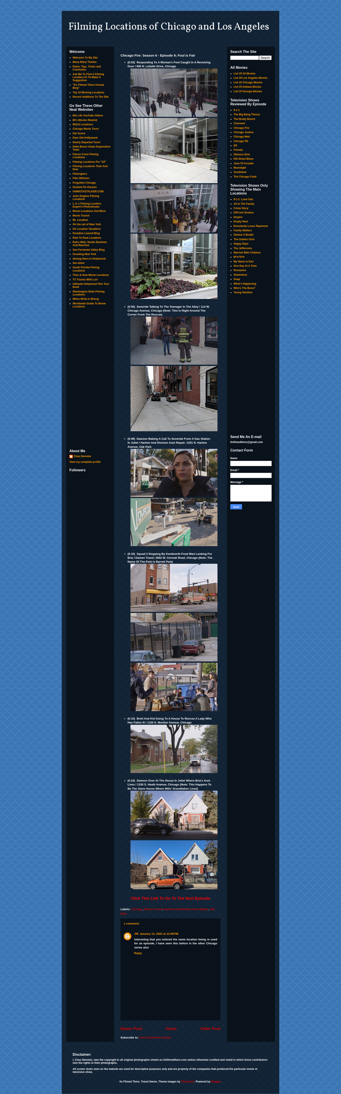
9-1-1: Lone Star (243, 199)
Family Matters (243, 230)
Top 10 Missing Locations (88, 92)
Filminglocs (80, 173)
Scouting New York (84, 254)
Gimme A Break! (244, 234)
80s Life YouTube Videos (88, 115)
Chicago (136, 909)
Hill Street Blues (244, 158)
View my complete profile (85, 461)
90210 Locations (83, 124)
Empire (238, 217)
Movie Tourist (81, 215)
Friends (238, 149)
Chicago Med (242, 136)
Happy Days (241, 243)
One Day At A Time (245, 265)
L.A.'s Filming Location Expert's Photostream (87, 205)
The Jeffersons (243, 248)
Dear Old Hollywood (85, 137)
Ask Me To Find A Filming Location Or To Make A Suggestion (88, 77)
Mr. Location (80, 219)
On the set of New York (87, 224)
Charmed (239, 123)
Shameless (240, 274)
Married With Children (247, 252)
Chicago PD (241, 141)
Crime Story (241, 208)
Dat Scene (79, 133)
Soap (237, 279)
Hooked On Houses (85, 187)
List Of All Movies (244, 73)
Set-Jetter (79, 263)
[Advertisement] (90, 379)
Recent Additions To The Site (91, 96)
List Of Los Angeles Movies (250, 77)
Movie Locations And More (89, 211)
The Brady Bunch (244, 119)
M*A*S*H (239, 256)
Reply (138, 953)
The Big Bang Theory (247, 114)
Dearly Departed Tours (86, 142)
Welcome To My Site (85, 57)
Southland (240, 172)
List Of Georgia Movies (248, 91)
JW (136, 933)
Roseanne (240, 270)
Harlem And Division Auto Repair (186, 909)
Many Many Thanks (85, 62)
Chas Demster (82, 456)
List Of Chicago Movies (248, 82)
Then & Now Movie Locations (91, 275)
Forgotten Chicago (84, 182)
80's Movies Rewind (85, 120)
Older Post (211, 1029)
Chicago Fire (241, 127)
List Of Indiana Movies (247, 86)
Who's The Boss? (244, 288)
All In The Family (244, 203)
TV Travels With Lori (85, 279)
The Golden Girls (244, 239)
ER (235, 145)
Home (171, 1029)
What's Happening (245, 283)
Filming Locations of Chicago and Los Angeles (168, 27)
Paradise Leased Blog (86, 233)
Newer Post (131, 1029)
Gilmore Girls (242, 154)
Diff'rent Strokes (244, 212)
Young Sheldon (243, 292)
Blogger (216, 1081)
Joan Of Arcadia (244, 163)
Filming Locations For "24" (89, 161)
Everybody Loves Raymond (251, 226)
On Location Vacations (87, 228)
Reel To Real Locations (87, 237)
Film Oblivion (81, 178)
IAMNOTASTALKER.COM (88, 191)
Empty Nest (241, 221)
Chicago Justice (244, 132)
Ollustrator (187, 1081)
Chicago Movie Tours (86, 128)
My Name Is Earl (244, 261)
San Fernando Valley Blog (89, 249)
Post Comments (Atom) (155, 1037)
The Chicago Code (245, 176)
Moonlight (240, 167)
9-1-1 (237, 110)
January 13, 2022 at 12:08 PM (159, 933)
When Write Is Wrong (86, 298)
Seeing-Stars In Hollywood (89, 258)
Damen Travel (153, 909)
